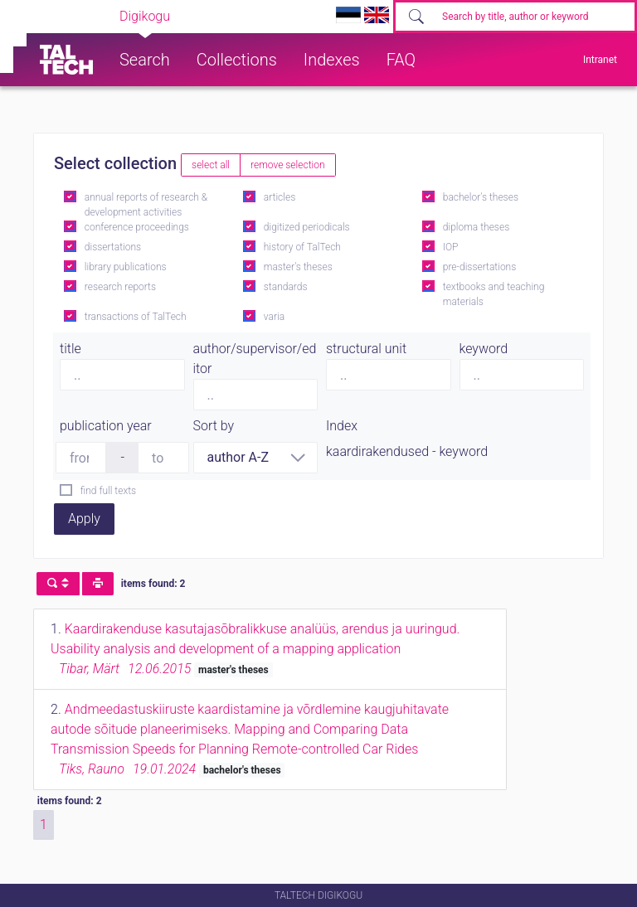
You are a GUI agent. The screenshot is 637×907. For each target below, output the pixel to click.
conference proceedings (137, 227)
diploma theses (476, 227)
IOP (451, 247)
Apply (84, 518)
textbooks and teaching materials (494, 294)
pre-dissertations (480, 267)
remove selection (287, 165)
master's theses (298, 267)
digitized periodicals (307, 227)
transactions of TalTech (136, 317)
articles (279, 197)
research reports (120, 287)
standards (286, 287)
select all (211, 165)
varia (274, 317)
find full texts (108, 491)
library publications (126, 267)
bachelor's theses (480, 197)
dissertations (113, 247)
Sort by (214, 426)
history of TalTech (302, 247)
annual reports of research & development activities (146, 205)
